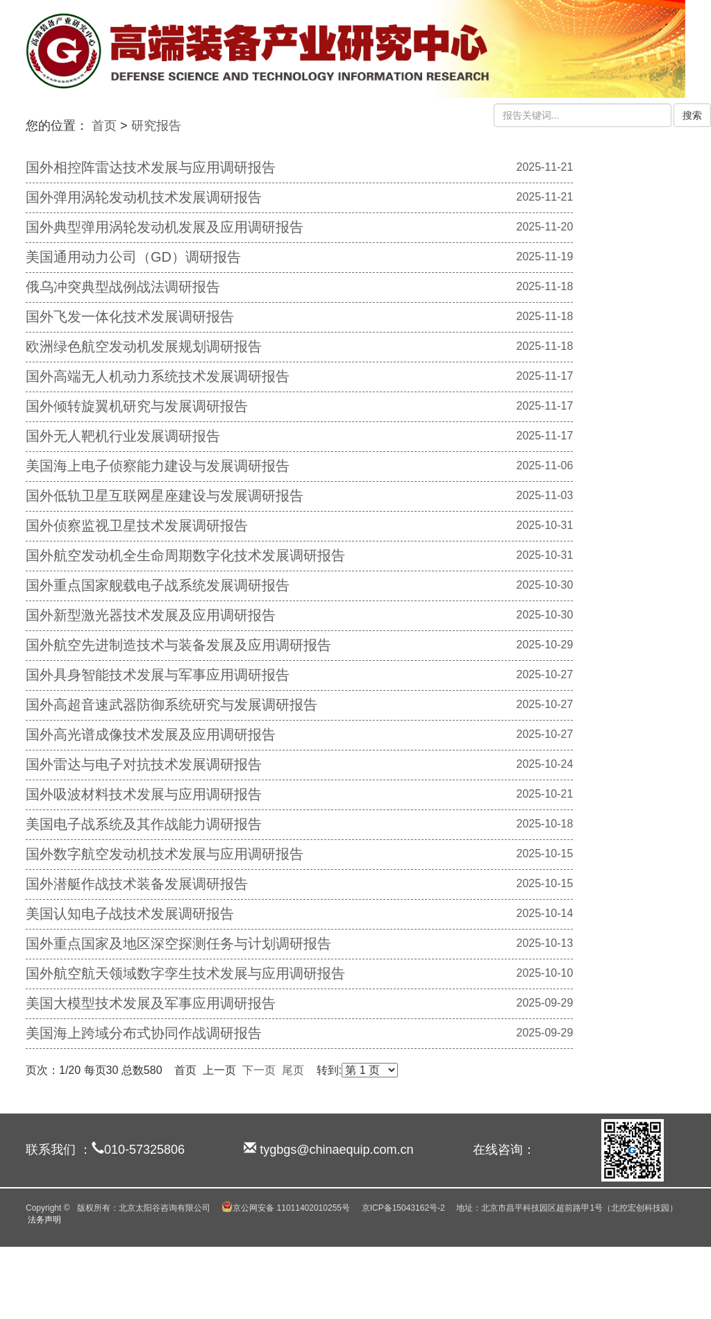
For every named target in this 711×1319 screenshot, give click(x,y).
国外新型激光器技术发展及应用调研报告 (151, 615)
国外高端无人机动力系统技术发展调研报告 (158, 376)
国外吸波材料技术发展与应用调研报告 (144, 794)
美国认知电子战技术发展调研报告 (130, 913)
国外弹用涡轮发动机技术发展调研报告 (144, 197)
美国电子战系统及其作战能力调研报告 (144, 824)
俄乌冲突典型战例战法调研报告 (123, 286)
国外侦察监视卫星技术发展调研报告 (137, 525)
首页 (104, 126)
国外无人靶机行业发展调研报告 (123, 436)
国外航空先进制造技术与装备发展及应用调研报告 (178, 645)
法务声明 (44, 1220)
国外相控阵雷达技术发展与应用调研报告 (151, 167)
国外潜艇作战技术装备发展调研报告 (137, 883)
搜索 (692, 115)
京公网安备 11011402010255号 (285, 1208)
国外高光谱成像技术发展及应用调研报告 (151, 734)
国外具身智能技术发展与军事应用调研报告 (158, 674)
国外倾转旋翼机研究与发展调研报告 (137, 406)
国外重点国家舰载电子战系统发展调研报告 (158, 585)
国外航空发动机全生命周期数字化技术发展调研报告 (185, 555)
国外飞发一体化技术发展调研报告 (130, 316)
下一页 (259, 1070)
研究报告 (156, 126)
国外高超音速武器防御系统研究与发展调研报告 (171, 704)
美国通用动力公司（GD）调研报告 (133, 256)
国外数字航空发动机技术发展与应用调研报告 (164, 854)
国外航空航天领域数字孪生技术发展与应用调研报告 (185, 973)
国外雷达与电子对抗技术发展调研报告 (144, 764)
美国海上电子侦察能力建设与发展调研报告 (158, 465)
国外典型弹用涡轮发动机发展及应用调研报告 (164, 227)
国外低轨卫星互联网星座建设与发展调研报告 (164, 495)
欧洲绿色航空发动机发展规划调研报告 (144, 346)
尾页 (293, 1070)
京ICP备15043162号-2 (403, 1208)
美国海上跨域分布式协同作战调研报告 (144, 1033)
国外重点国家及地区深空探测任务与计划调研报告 (178, 943)
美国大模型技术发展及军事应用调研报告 (151, 1003)
